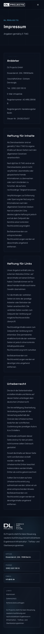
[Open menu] (38, 4)
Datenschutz (11, 598)
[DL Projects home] (14, 4)
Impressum (10, 594)
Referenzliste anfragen (15, 603)
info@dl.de (10, 579)
